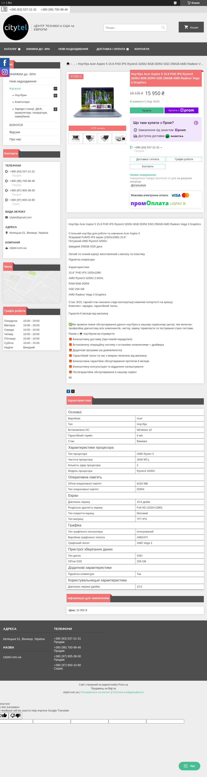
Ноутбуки (21, 95)
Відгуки (15, 132)
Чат (189, 766)
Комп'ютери (22, 101)
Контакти (142, 49)
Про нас (15, 139)
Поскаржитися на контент (96, 692)
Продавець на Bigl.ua (103, 688)
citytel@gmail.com (20, 217)
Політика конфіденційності (128, 692)
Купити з (181, 110)
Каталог (10, 49)
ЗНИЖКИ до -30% (38, 49)
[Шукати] (163, 27)
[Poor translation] (15, 715)
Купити (146, 110)
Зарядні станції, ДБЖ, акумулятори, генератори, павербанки (31, 112)
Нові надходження (73, 49)
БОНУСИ (16, 125)
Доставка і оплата (111, 49)
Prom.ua (123, 684)
